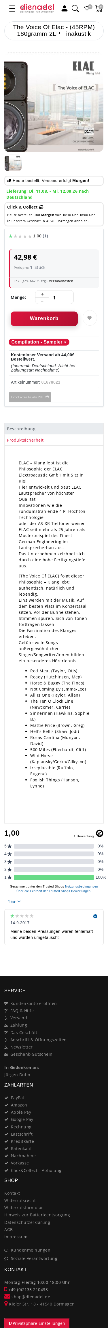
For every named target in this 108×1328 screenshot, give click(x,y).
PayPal (17, 1097)
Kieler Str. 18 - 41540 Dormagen (39, 1304)
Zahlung (18, 1025)
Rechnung (21, 1127)
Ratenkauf (21, 1148)
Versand (18, 1018)
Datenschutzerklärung (27, 1222)
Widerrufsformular (23, 1207)
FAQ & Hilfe (22, 1010)
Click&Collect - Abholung (36, 1170)
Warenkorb (44, 318)
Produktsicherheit (25, 440)
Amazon (19, 1105)
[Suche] (75, 8)
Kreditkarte (22, 1141)
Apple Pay (21, 1112)
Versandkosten (60, 281)
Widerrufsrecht (20, 1200)
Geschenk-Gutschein (31, 1054)
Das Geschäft (23, 1032)
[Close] (96, 956)
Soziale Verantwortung (34, 1258)
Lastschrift (22, 1134)
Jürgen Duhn (17, 1074)
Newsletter (21, 1047)
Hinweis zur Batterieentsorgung (37, 1215)
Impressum (16, 1236)
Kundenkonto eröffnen (33, 1003)
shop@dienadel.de (27, 1296)
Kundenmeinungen (31, 1250)
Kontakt (12, 1193)
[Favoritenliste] (87, 8)
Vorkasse (20, 1163)
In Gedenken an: (21, 1067)
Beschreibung (21, 429)
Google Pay (22, 1119)
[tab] (54, 428)
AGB (8, 1229)
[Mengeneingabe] (54, 297)
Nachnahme (23, 1155)
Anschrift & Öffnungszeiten (38, 1039)
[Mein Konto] (64, 8)
